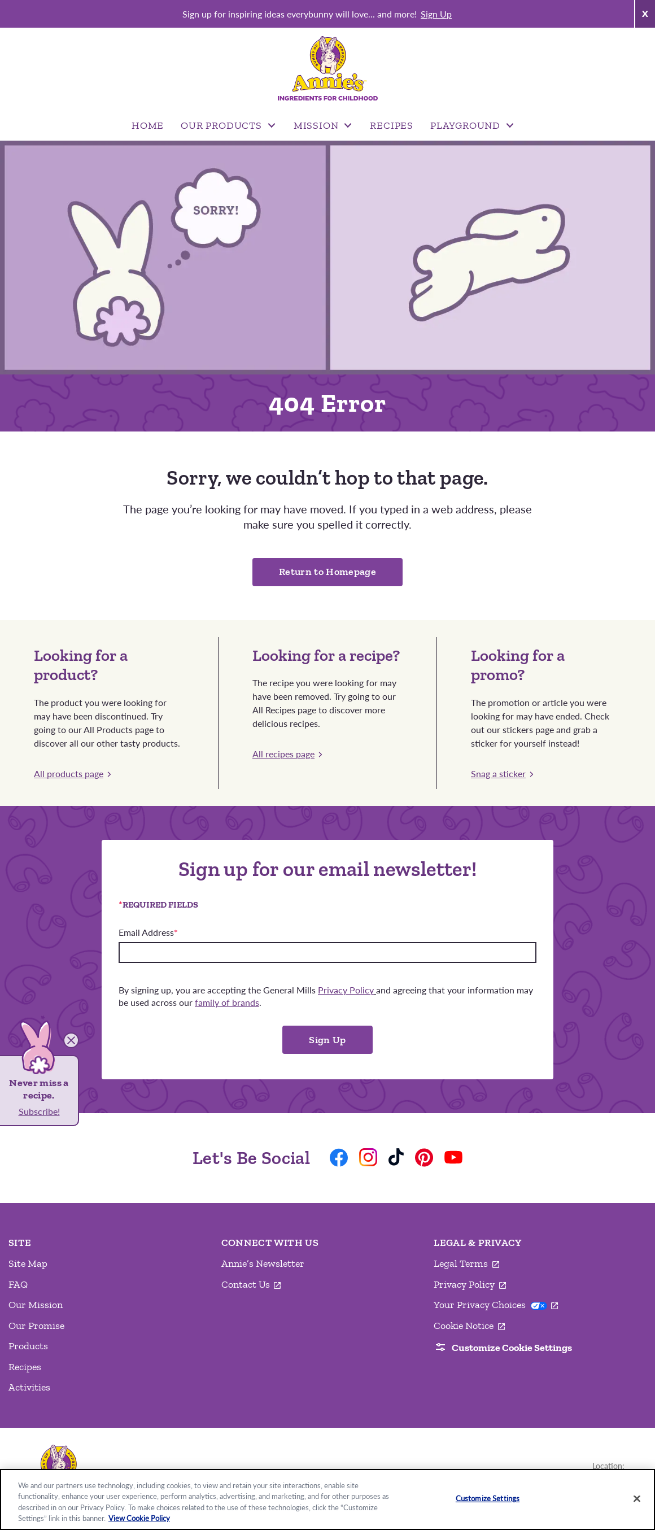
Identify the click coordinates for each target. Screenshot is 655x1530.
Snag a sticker (502, 773)
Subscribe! (39, 1111)
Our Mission (35, 1304)
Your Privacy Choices (496, 1304)
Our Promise (36, 1325)
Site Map (27, 1263)
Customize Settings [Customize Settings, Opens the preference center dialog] (487, 1498)
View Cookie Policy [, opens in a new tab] (139, 1518)
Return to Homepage (327, 571)
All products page (72, 773)
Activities (29, 1387)
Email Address (148, 932)
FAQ (18, 1284)
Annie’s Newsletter (262, 1263)
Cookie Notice (469, 1326)
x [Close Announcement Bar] (645, 12)
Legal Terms (466, 1264)
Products (28, 1346)
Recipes (24, 1367)
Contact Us (251, 1285)
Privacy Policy (470, 1285)
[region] (327, 1499)
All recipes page (287, 753)
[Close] (637, 1498)
